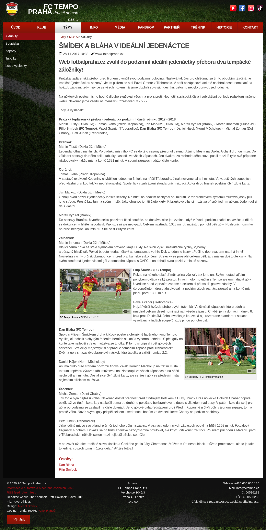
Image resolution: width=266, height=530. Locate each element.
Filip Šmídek (68, 469)
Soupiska (12, 43)
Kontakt (250, 27)
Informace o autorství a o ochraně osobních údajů (40, 488)
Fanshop (146, 27)
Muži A (73, 37)
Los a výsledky (16, 65)
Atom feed (29, 492)
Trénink (198, 27)
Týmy (67, 27)
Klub (41, 27)
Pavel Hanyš (46, 510)
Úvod (15, 27)
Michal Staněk (27, 506)
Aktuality (11, 36)
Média (120, 27)
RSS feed (13, 492)
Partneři (172, 27)
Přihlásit (19, 519)
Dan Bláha (66, 465)
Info (94, 27)
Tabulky (10, 58)
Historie (224, 27)
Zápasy (10, 51)
